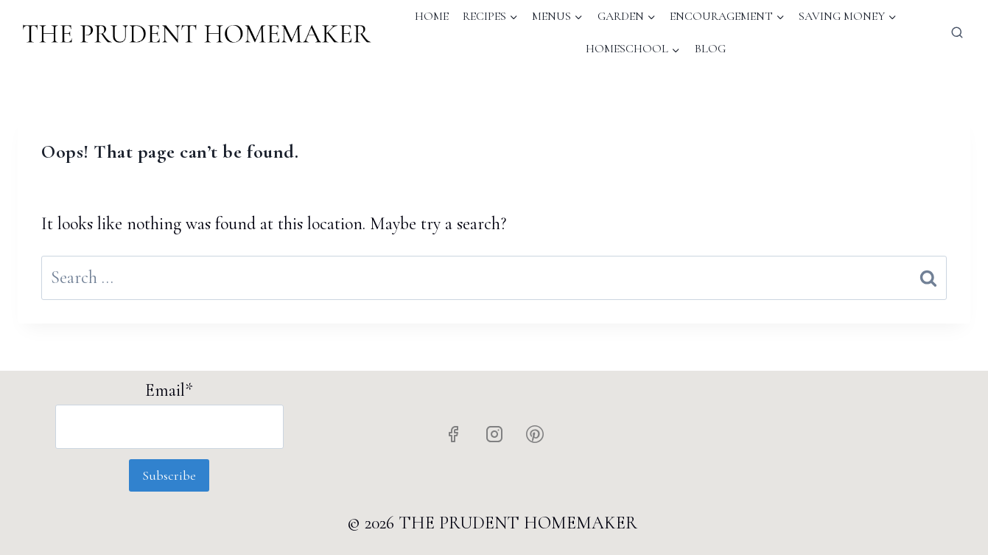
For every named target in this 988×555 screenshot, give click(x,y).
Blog (710, 48)
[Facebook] (453, 434)
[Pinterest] (535, 434)
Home (432, 16)
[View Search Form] (957, 33)
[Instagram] (494, 434)
